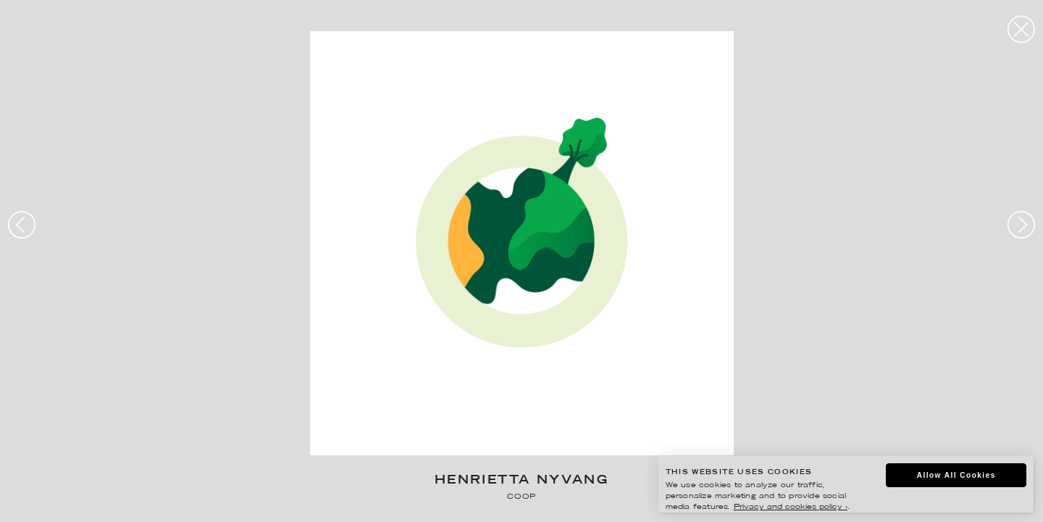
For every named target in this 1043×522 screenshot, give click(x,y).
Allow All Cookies (956, 475)
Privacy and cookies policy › (790, 507)
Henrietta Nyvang (521, 481)
